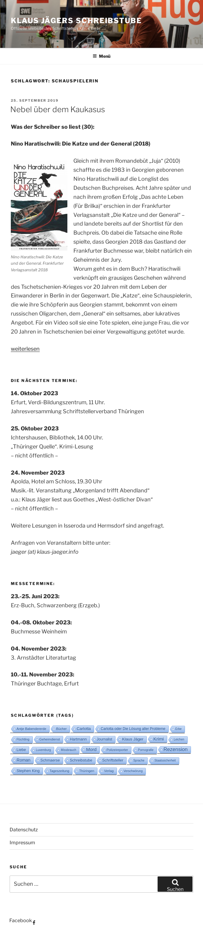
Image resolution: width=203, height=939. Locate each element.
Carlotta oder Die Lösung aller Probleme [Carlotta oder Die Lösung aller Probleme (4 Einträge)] (133, 729)
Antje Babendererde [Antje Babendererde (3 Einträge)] (31, 729)
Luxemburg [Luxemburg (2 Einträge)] (43, 750)
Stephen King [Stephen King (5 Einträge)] (28, 770)
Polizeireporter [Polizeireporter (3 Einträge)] (117, 750)
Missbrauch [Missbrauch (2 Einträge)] (68, 750)
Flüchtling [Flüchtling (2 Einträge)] (23, 739)
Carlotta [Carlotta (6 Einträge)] (84, 728)
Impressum (22, 842)
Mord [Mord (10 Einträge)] (91, 749)
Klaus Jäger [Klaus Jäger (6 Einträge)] (132, 739)
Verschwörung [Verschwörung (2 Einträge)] (133, 771)
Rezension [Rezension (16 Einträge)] (176, 749)
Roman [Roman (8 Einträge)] (23, 760)
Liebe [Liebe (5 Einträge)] (21, 749)
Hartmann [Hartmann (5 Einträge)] (78, 739)
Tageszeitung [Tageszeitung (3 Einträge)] (59, 771)
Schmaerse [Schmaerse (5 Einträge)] (50, 760)
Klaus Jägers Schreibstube (76, 20)
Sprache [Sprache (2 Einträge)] (138, 760)
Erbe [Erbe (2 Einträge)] (178, 729)
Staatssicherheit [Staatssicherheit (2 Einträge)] (165, 760)
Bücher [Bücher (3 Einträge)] (61, 729)
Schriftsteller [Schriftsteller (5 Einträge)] (112, 760)
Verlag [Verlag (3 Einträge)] (109, 771)
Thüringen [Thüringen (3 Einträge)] (86, 771)
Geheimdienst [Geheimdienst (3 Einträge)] (49, 739)
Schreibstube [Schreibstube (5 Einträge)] (81, 760)
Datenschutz (24, 830)
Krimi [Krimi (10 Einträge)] (158, 738)
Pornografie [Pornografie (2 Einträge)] (146, 750)
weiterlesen (25, 349)
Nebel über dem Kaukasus (57, 109)
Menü (101, 56)
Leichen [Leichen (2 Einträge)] (179, 739)
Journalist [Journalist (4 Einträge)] (104, 739)
